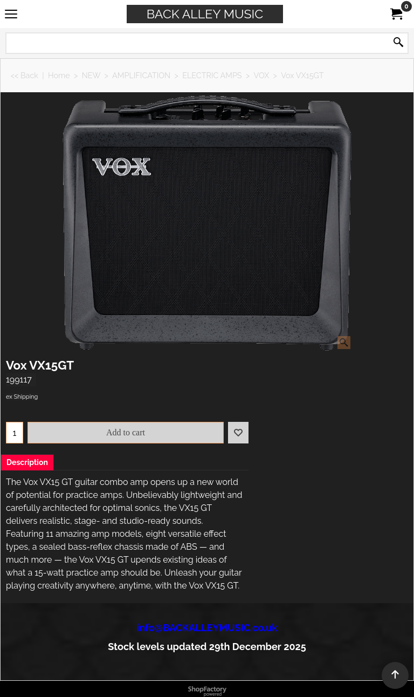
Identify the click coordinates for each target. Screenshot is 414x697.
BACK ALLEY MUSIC (205, 13)
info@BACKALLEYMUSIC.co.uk (207, 627)
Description (27, 462)
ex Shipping (22, 396)
